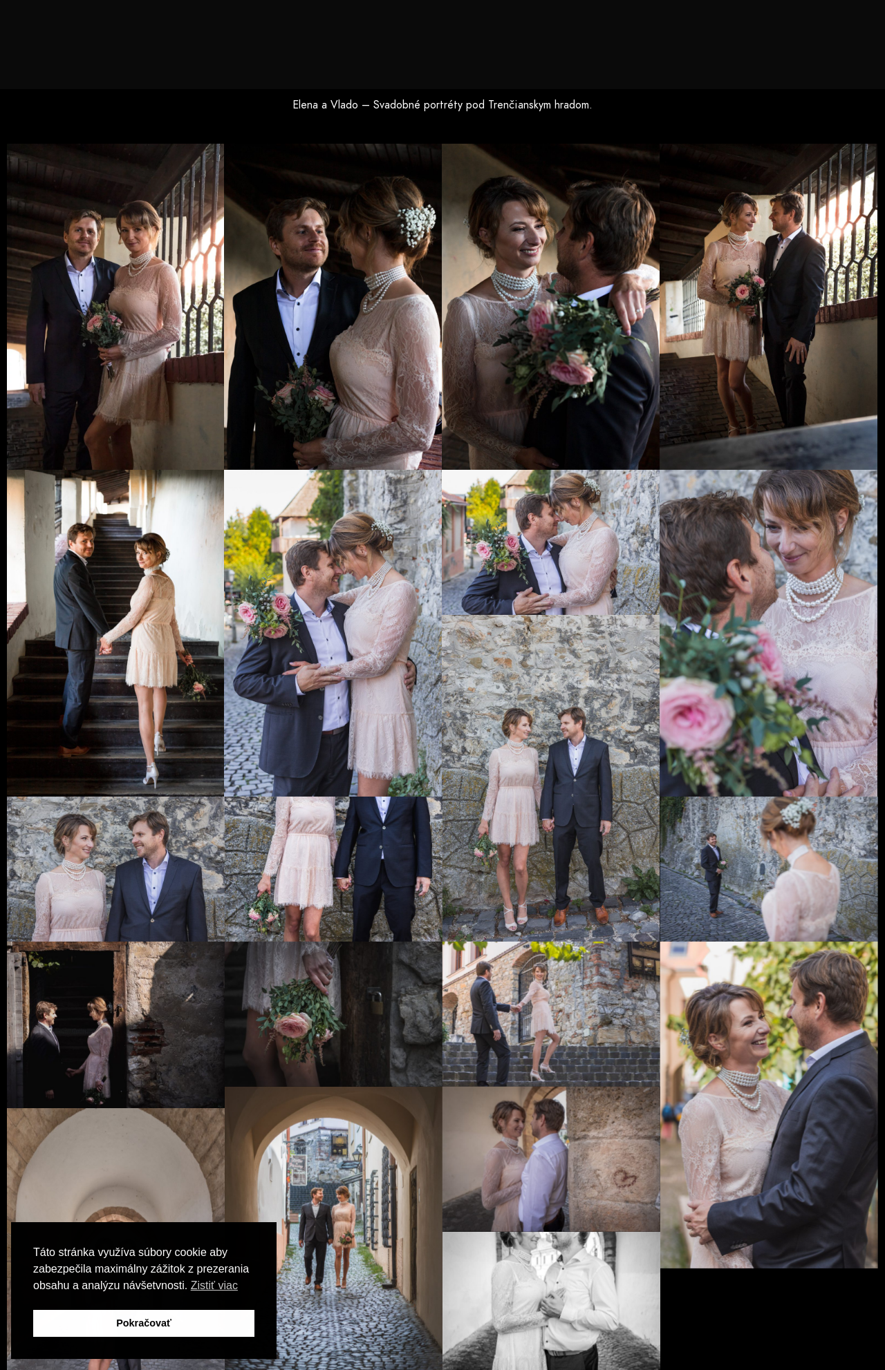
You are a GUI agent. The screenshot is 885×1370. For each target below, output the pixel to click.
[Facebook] (733, 28)
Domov (309, 56)
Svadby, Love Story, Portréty (513, 56)
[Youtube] (758, 28)
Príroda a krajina (662, 56)
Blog (746, 56)
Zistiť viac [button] (214, 1285)
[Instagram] (783, 28)
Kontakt (805, 56)
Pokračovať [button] (143, 1323)
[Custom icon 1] (832, 28)
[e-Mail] (807, 28)
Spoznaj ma (381, 56)
